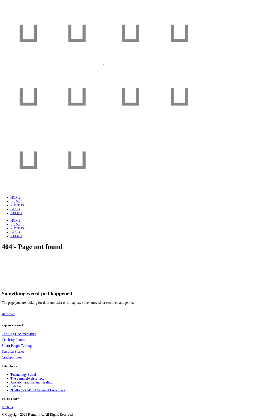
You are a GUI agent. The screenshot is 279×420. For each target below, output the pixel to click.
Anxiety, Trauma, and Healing (31, 382)
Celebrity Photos (13, 340)
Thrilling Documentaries (19, 334)
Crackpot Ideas (12, 357)
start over (8, 314)
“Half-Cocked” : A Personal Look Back (37, 390)
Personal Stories (13, 351)
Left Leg (16, 386)
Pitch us (7, 407)
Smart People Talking (17, 345)
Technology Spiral (23, 374)
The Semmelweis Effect (27, 378)
